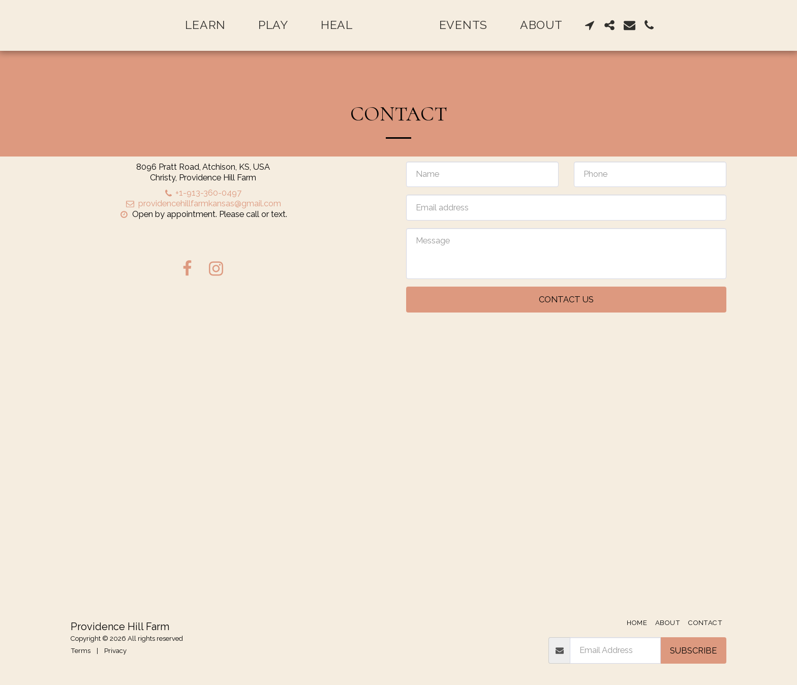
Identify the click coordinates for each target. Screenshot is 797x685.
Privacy (115, 651)
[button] (615, 25)
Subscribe (693, 650)
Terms (80, 651)
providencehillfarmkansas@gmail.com (203, 203)
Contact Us (566, 299)
